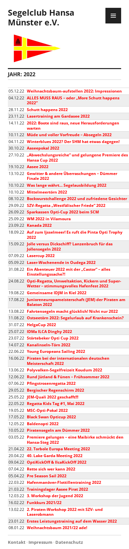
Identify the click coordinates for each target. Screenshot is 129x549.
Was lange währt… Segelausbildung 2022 (66, 185)
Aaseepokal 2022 (43, 148)
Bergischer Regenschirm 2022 (55, 390)
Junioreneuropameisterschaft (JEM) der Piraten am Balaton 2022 (76, 302)
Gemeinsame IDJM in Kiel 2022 (56, 293)
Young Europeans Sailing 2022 (56, 351)
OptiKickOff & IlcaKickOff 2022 (56, 462)
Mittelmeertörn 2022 (47, 192)
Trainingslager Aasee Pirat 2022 (57, 489)
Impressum (40, 542)
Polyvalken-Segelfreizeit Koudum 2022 (64, 370)
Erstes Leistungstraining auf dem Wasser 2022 (72, 521)
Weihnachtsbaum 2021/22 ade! (57, 527)
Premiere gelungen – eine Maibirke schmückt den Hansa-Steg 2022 (75, 439)
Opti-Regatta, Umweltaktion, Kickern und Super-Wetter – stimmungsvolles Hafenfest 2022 (74, 283)
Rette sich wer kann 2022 (51, 469)
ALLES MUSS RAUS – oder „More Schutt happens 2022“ (73, 100)
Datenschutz (69, 542)
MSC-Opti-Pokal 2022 (47, 410)
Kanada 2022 (39, 225)
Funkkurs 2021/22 (44, 502)
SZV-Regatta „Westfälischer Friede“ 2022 (66, 205)
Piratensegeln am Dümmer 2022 (58, 430)
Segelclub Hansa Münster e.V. (41, 17)
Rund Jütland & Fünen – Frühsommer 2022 (68, 377)
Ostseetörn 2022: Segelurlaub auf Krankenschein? (75, 318)
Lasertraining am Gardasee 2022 (58, 116)
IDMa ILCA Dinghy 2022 (49, 331)
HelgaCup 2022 (41, 324)
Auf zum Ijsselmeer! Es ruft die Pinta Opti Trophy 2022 (74, 234)
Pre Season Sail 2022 (46, 476)
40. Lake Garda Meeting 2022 (55, 455)
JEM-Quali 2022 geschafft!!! (52, 397)
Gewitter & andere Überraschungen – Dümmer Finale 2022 (72, 176)
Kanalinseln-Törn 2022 (48, 345)
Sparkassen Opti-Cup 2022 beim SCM (63, 212)
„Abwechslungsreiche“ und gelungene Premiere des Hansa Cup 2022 (77, 157)
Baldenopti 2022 (43, 423)
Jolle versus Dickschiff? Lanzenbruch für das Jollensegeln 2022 (70, 246)
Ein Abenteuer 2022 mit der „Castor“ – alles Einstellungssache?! (68, 272)
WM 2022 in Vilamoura (49, 219)
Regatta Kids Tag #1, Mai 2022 (55, 403)
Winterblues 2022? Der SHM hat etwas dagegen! (73, 141)
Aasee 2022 (37, 166)
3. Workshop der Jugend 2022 (55, 495)
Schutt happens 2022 (47, 109)
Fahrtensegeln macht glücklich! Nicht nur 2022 (72, 311)
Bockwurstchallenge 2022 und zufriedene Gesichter (77, 198)
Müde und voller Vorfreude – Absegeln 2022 (69, 134)
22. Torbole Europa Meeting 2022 (58, 449)
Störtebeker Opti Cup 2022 (53, 338)
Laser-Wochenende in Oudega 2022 (61, 262)
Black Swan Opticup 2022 (51, 417)
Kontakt (17, 542)
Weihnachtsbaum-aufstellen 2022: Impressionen (74, 91)
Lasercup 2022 (41, 255)
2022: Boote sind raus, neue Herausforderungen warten (73, 125)
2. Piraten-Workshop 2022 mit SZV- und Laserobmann (65, 512)
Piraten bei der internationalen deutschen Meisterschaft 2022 (68, 360)
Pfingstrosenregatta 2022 (51, 383)
